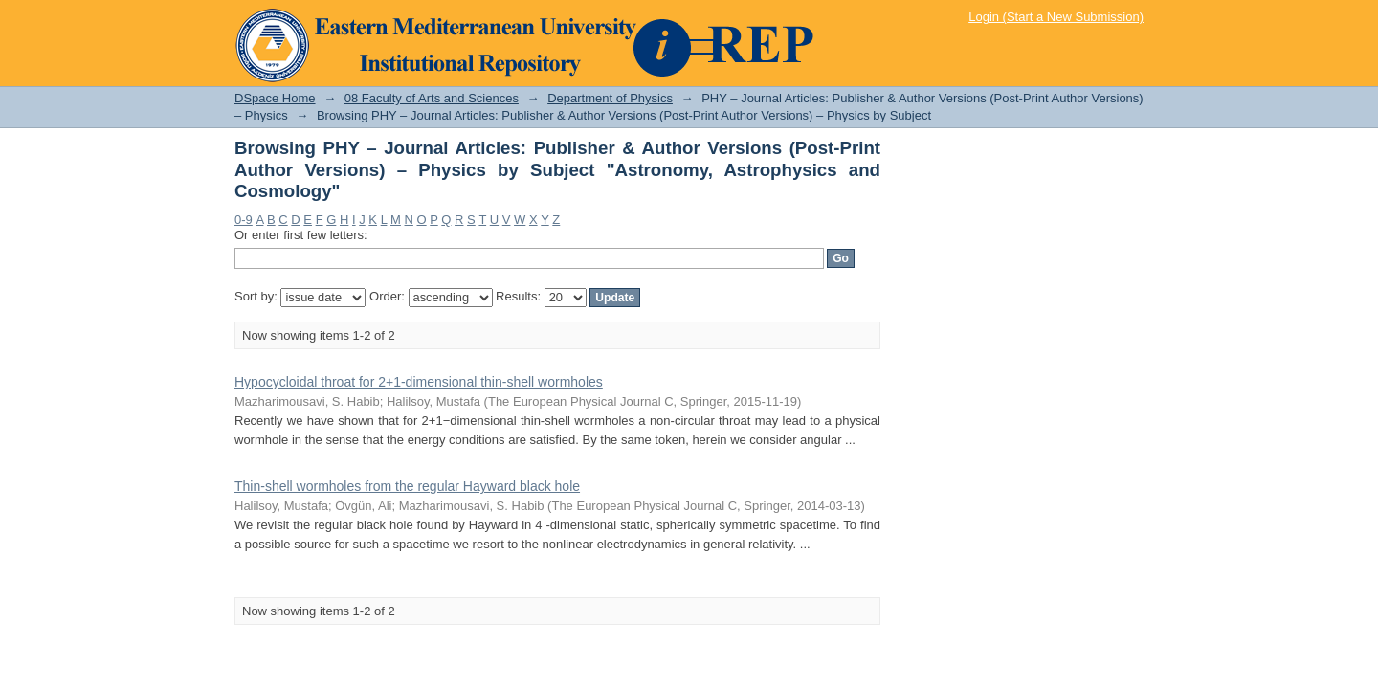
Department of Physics (610, 98)
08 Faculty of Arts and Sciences (431, 98)
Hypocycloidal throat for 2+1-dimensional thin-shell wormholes (418, 381)
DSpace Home (275, 98)
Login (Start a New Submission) (1056, 17)
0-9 (243, 219)
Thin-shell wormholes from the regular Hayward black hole (407, 486)
